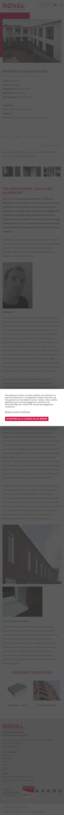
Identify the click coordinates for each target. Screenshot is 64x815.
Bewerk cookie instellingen (17, 412)
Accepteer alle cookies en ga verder (26, 418)
